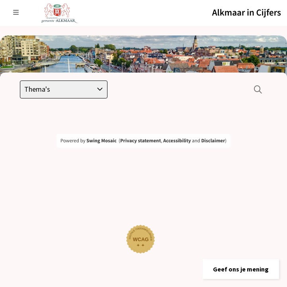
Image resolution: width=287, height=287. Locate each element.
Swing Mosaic (101, 141)
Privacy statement (140, 141)
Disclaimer (213, 141)
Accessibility (177, 141)
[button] (241, 269)
